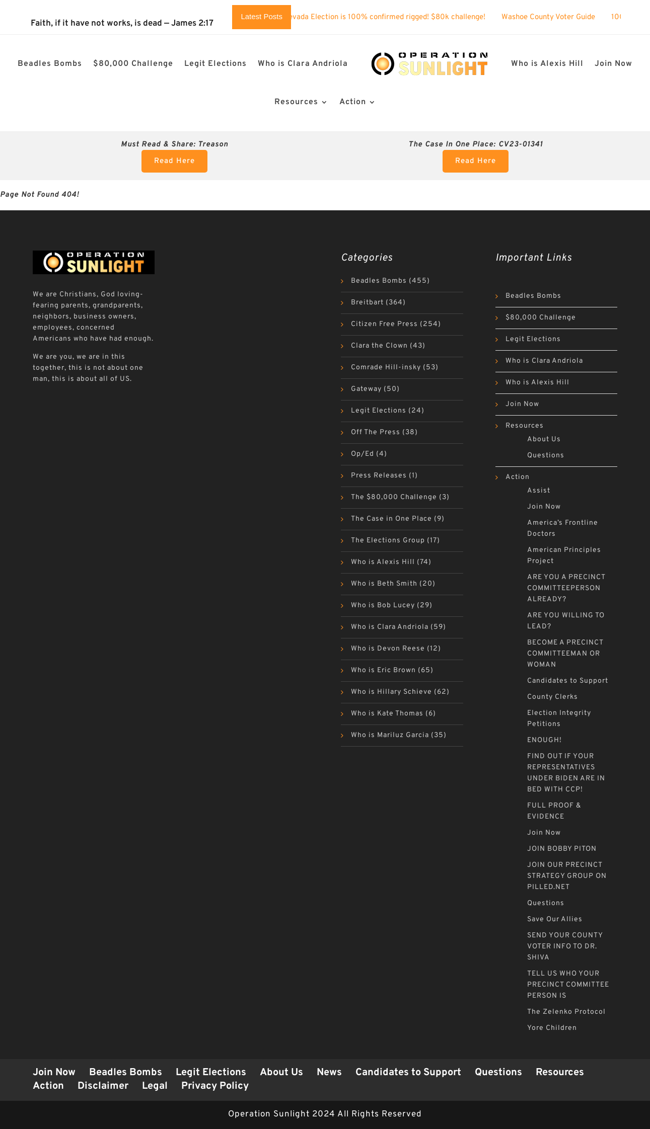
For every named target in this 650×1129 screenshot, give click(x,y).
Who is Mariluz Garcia (390, 735)
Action (352, 102)
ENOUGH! (544, 740)
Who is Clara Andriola (303, 64)
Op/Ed (362, 454)
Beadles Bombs (50, 64)
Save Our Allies (555, 919)
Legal (155, 1086)
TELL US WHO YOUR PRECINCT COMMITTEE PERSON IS (568, 985)
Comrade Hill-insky (386, 367)
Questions (545, 455)
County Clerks (552, 697)
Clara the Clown (379, 346)
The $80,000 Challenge (394, 497)
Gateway (366, 389)
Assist (538, 491)
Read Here (174, 161)
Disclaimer (103, 1086)
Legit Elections (215, 64)
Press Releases (379, 475)
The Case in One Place (391, 519)
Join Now (613, 64)
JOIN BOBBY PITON (562, 849)
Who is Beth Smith (384, 584)
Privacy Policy (215, 1086)
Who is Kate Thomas (387, 713)
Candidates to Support (567, 681)
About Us (544, 439)
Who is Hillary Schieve (391, 692)
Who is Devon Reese (388, 648)
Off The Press (375, 432)
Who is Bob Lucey (383, 605)
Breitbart (367, 302)
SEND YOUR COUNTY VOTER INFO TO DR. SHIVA (565, 946)
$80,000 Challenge (133, 64)
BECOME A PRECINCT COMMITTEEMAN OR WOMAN (565, 653)
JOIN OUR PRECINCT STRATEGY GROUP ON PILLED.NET (567, 876)
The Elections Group (388, 540)
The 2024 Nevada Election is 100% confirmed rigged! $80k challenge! (381, 17)
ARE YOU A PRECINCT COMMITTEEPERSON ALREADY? (566, 588)
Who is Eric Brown (383, 670)
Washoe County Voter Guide (563, 17)
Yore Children (552, 1028)
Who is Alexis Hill (547, 64)
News (329, 1072)
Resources (296, 102)
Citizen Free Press (384, 324)
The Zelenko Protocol (566, 1012)
